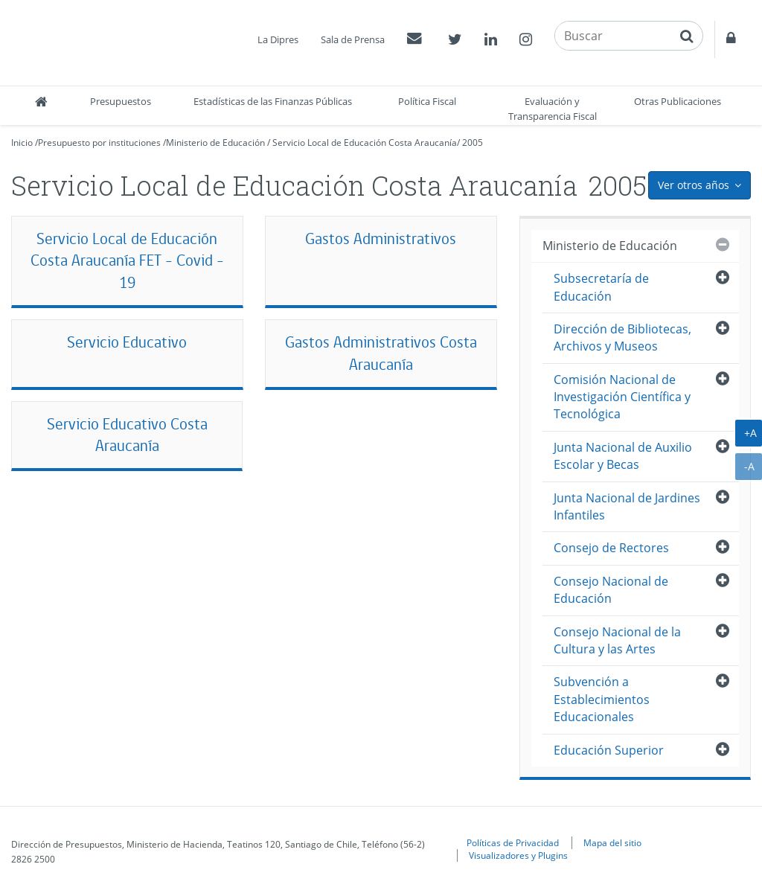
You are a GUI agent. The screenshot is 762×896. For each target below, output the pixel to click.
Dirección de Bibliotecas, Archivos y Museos (622, 337)
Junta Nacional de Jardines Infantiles (627, 506)
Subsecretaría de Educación (601, 287)
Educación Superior (609, 750)
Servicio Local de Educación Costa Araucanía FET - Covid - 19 (127, 260)
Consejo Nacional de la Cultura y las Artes (617, 640)
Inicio (22, 142)
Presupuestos (120, 101)
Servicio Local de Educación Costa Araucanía (364, 142)
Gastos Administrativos (380, 238)
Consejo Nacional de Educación (611, 590)
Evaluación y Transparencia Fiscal (552, 109)
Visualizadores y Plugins (518, 855)
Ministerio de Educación (215, 142)
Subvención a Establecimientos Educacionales (602, 699)
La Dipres (277, 39)
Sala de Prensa (353, 39)
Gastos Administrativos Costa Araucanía (381, 353)
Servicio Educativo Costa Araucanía (127, 435)
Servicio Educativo (127, 342)
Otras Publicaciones (677, 101)
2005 (472, 142)
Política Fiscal (427, 101)
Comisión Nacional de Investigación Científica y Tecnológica (622, 397)
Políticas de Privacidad (513, 842)
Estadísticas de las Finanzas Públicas (272, 101)
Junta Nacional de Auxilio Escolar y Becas (623, 456)
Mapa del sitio (612, 842)
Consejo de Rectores (611, 548)
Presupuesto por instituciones (99, 142)
